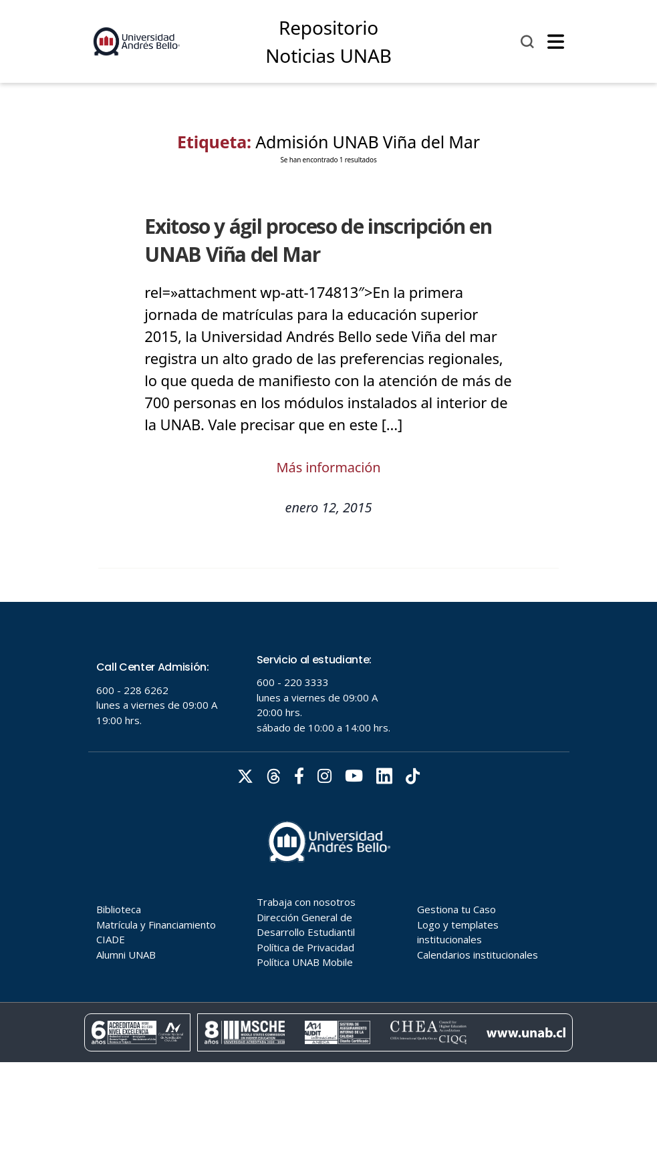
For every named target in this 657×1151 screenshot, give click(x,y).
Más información (329, 467)
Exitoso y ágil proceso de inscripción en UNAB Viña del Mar (317, 240)
